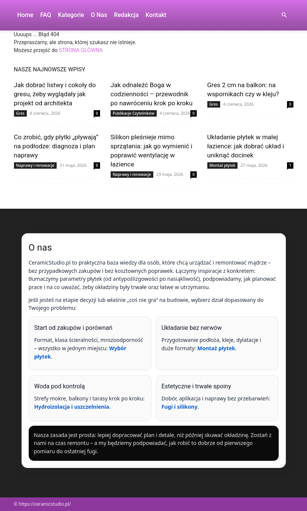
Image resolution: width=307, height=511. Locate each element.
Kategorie (71, 14)
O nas (99, 14)
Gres (20, 113)
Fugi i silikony (179, 406)
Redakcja (126, 14)
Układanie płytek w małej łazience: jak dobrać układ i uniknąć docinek (245, 146)
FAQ (45, 14)
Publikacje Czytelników (133, 113)
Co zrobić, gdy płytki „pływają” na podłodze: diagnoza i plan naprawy (56, 146)
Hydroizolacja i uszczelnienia (72, 406)
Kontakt (156, 14)
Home (25, 14)
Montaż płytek (223, 165)
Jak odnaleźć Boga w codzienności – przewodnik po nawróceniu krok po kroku (152, 94)
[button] (284, 15)
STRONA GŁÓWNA (81, 50)
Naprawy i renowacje (35, 165)
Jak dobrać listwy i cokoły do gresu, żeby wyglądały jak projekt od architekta (55, 94)
